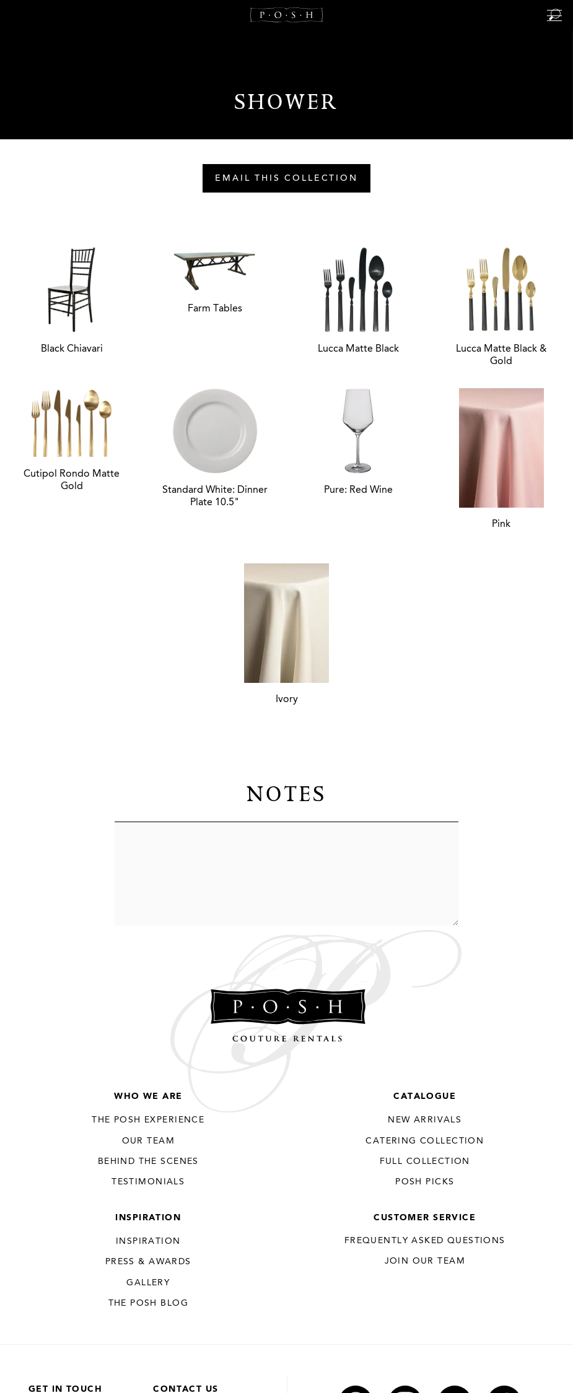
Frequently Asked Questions (424, 1240)
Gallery (148, 1282)
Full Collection (425, 1161)
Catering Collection (424, 1141)
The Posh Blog (148, 1303)
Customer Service (425, 1217)
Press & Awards (148, 1261)
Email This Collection (286, 179)
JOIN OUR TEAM (425, 1261)
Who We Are (148, 1096)
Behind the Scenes (148, 1161)
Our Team (148, 1141)
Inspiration (148, 1217)
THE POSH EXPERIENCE (148, 1120)
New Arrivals (424, 1120)
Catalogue (424, 1096)
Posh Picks (424, 1182)
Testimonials (148, 1182)
